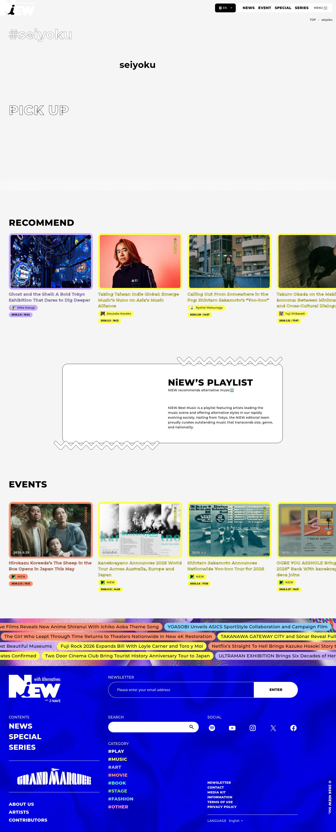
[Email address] (181, 690)
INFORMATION (220, 797)
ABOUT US (21, 804)
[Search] (153, 727)
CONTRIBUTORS (28, 820)
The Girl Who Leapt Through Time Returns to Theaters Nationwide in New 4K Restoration (111, 636)
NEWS (249, 8)
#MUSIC (117, 759)
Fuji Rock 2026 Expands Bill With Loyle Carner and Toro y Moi (134, 646)
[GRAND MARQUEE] (54, 776)
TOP (313, 19)
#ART (114, 767)
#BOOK (117, 783)
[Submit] (192, 727)
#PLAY (116, 751)
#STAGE (117, 791)
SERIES (301, 8)
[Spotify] (212, 729)
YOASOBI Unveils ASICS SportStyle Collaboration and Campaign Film (251, 626)
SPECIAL (283, 8)
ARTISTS (19, 812)
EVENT (264, 8)
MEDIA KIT (217, 792)
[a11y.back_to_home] (18, 9)
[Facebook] (293, 729)
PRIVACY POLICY (222, 807)
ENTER (275, 690)
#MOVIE (118, 775)
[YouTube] (232, 729)
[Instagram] (252, 729)
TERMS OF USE (220, 802)
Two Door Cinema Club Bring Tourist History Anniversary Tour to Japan (129, 656)
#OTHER (118, 807)
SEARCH (116, 717)
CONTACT (216, 787)
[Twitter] (273, 729)
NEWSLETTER (121, 677)
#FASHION (121, 799)
